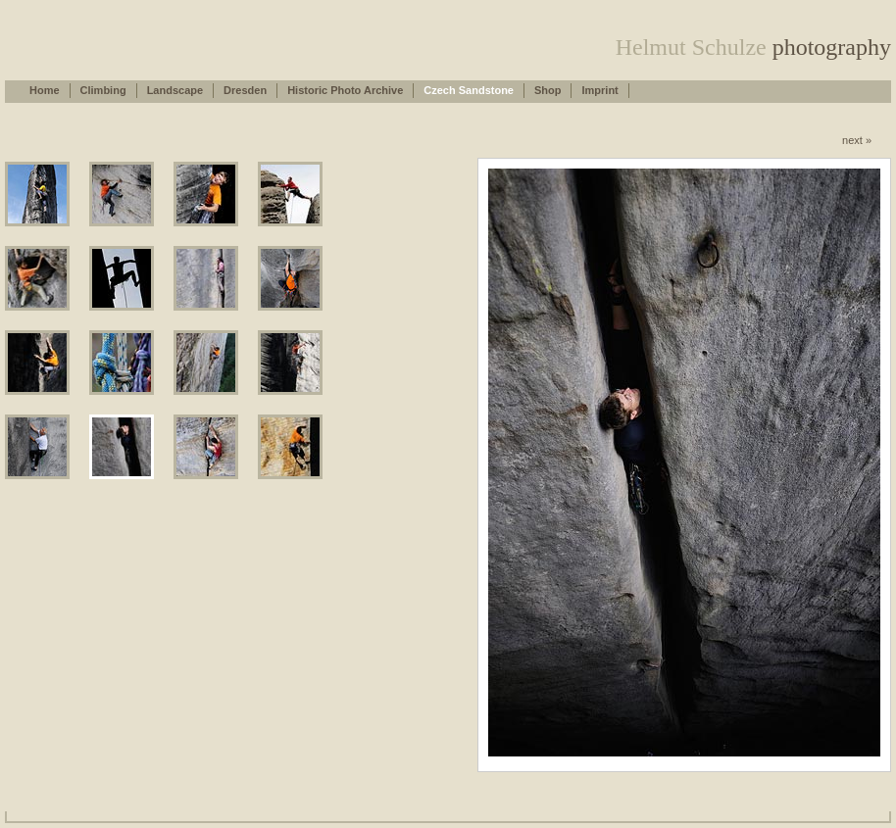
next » (856, 140)
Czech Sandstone (468, 90)
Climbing (103, 90)
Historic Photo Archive (345, 90)
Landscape (175, 90)
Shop (548, 90)
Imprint (599, 90)
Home (44, 90)
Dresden (245, 90)
